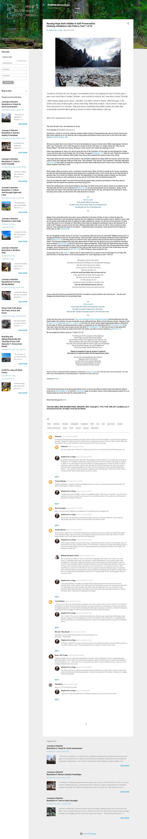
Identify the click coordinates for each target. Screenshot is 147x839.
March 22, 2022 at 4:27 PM (84, 463)
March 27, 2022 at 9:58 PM (84, 674)
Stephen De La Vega (58, 4)
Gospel (119, 431)
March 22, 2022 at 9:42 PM (84, 521)
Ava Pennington (60, 515)
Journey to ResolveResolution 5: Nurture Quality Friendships (11, 132)
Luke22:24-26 (63, 250)
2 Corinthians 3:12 (94, 334)
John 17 (67, 259)
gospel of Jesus (91, 378)
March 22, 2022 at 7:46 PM (74, 515)
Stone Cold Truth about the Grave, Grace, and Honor (11, 310)
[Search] (132, 5)
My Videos (122, 19)
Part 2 (57, 385)
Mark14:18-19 (57, 246)
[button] (128, 30)
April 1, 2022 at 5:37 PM (70, 691)
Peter (71, 435)
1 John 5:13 (76, 330)
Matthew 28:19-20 (53, 144)
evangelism (74, 431)
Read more (124, 772)
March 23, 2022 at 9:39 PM (87, 562)
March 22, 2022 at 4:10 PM (76, 453)
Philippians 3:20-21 (64, 330)
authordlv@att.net (61, 398)
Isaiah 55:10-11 (115, 336)
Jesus (65, 435)
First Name (5, 69)
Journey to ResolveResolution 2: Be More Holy (11, 250)
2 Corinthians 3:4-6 (116, 332)
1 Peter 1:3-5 (52, 330)
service (78, 435)
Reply (57, 483)
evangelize (84, 431)
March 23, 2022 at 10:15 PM (84, 587)
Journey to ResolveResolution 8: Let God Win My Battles (11, 281)
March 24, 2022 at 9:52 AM (77, 638)
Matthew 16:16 (81, 195)
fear (97, 431)
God (103, 431)
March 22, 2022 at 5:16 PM (84, 498)
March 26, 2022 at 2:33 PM (76, 662)
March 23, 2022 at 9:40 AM (84, 546)
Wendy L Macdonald (62, 638)
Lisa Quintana (60, 608)
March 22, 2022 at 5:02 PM (74, 488)
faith (92, 431)
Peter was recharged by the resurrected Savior (91, 326)
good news (111, 431)
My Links (110, 19)
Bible (49, 431)
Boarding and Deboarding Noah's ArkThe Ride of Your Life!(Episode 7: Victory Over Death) (12, 341)
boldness (56, 431)
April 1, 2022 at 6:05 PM (83, 697)
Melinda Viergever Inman (70, 562)
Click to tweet (88, 206)
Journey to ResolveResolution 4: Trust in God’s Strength (10, 161)
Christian (65, 431)
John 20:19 (51, 169)
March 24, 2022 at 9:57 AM (84, 647)
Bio (62, 19)
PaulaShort (59, 691)
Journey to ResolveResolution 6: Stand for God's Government (11, 104)
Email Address (7, 63)
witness (86, 435)
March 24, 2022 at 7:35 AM (73, 608)
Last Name (5, 75)
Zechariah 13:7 (98, 160)
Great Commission (54, 435)
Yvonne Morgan (60, 488)
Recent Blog (72, 19)
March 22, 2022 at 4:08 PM (69, 443)
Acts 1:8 (64, 144)
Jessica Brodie (60, 536)
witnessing (94, 435)
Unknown (58, 443)
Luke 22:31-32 (75, 256)
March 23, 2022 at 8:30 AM (74, 536)
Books (101, 19)
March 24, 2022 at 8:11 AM (84, 620)
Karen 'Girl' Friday (61, 662)
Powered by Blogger (88, 834)
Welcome (53, 19)
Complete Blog (88, 19)
